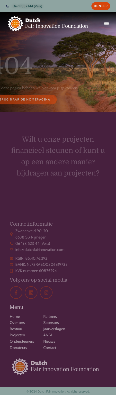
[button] (106, 23)
